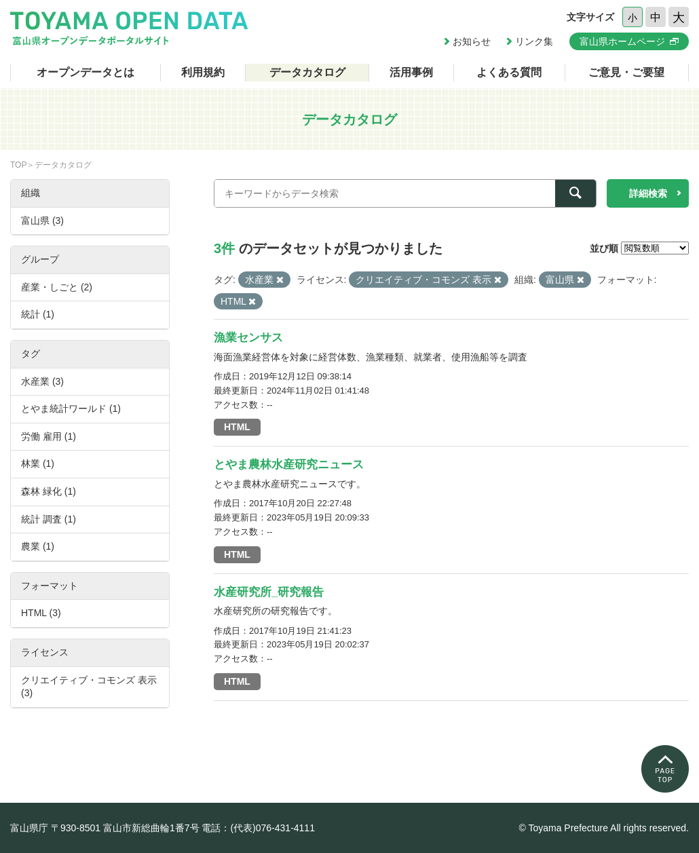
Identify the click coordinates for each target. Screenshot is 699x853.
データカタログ (307, 72)
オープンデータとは (85, 72)
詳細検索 (648, 193)
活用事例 (411, 72)
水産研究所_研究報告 (269, 592)
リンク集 (534, 41)
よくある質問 (509, 72)
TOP (18, 165)
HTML (237, 426)
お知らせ (472, 41)
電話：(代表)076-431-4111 (258, 827)
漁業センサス (248, 337)
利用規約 (203, 72)
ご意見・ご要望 (626, 72)
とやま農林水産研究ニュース (289, 464)
